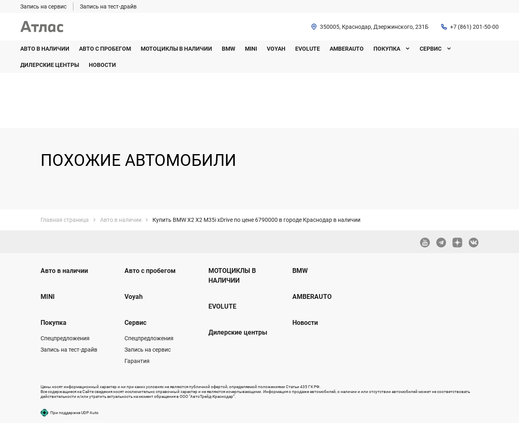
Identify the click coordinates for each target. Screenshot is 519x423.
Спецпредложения (65, 338)
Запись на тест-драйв (69, 349)
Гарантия (137, 361)
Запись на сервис (147, 349)
